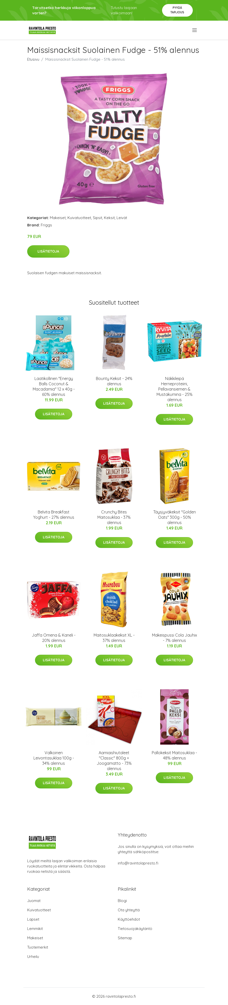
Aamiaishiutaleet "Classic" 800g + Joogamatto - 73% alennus (114, 760)
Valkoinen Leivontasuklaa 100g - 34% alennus (53, 758)
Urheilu (33, 956)
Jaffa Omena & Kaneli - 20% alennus (53, 638)
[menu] (195, 30)
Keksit (109, 217)
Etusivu (33, 59)
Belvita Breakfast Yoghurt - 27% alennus (53, 514)
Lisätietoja (48, 251)
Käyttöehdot (129, 919)
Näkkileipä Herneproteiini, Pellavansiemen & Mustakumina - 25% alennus (175, 389)
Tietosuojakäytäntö (135, 928)
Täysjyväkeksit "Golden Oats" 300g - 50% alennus (174, 517)
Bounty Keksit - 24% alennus (114, 381)
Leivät (122, 217)
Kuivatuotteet (79, 217)
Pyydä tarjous (177, 10)
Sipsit (97, 217)
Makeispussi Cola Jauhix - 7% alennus (174, 638)
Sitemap (125, 937)
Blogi (122, 900)
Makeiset (58, 217)
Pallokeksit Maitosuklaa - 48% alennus (174, 755)
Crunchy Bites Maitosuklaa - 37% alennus (114, 517)
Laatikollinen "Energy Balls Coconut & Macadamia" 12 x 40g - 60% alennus (54, 386)
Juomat (34, 900)
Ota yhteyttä (129, 910)
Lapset (33, 919)
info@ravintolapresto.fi (138, 863)
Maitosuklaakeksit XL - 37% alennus (114, 638)
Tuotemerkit (37, 947)
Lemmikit (35, 928)
